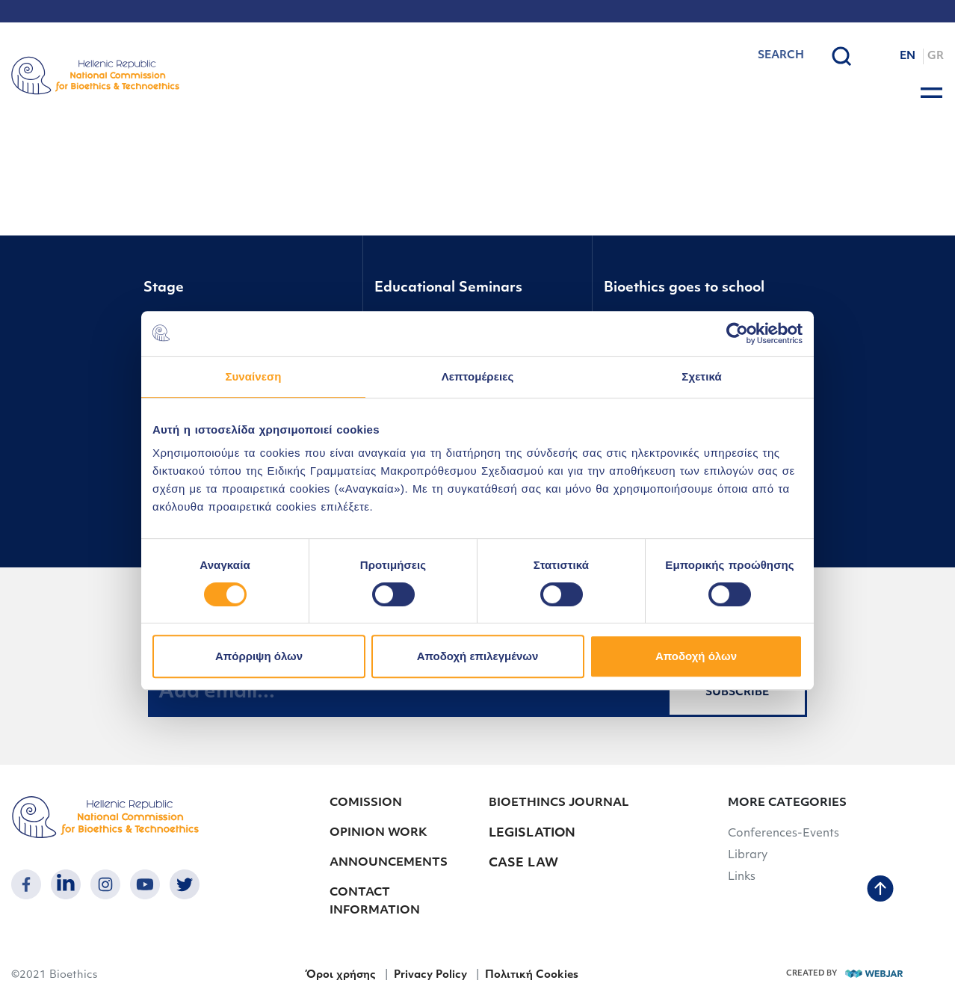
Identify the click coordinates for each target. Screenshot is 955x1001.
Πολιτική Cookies (531, 975)
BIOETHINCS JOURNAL (558, 803)
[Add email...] (408, 692)
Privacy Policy (430, 975)
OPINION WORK (378, 833)
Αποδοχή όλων (696, 656)
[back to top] (880, 890)
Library (747, 855)
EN (907, 56)
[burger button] (931, 92)
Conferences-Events (783, 834)
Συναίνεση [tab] (253, 376)
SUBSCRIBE (737, 692)
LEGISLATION (532, 834)
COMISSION (366, 803)
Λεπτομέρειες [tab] (478, 376)
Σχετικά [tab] (701, 376)
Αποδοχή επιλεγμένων (478, 656)
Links (741, 877)
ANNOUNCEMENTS (389, 863)
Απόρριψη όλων (259, 656)
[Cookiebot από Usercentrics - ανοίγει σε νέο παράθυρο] (737, 333)
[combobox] (742, 56)
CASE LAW (523, 863)
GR (935, 56)
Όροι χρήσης (340, 975)
